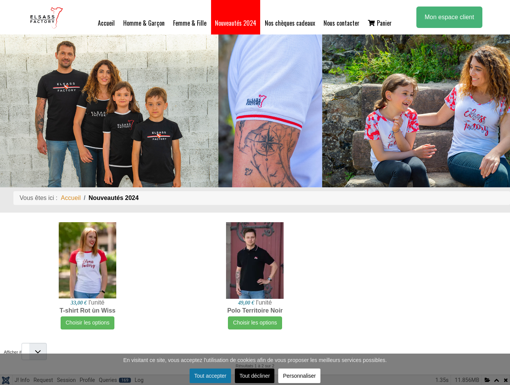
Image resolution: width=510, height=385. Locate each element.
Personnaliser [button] (299, 376)
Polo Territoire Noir (255, 310)
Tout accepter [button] (210, 376)
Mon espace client (449, 17)
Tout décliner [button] (254, 376)
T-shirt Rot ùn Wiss (87, 310)
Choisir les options (87, 322)
